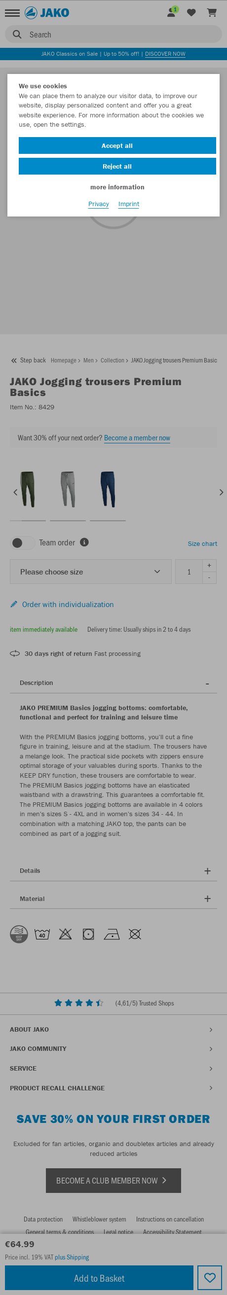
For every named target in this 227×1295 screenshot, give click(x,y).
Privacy (98, 203)
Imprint (128, 203)
